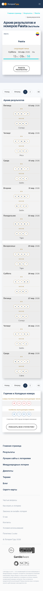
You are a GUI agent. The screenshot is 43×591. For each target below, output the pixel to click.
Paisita (37, 13)
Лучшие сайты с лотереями (17, 458)
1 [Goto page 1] (25, 92)
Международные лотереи (16, 464)
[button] (39, 4)
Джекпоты (8, 471)
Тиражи (6, 477)
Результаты (28, 13)
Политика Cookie (10, 533)
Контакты (7, 522)
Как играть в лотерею (12, 506)
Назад (6, 92)
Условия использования (13, 528)
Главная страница (14, 13)
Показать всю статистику (21, 427)
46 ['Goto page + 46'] (38, 92)
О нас (5, 517)
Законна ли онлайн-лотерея (15, 511)
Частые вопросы (10, 500)
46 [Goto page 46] (38, 385)
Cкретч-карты (10, 489)
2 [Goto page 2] (30, 92)
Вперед (17, 92)
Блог (5, 483)
